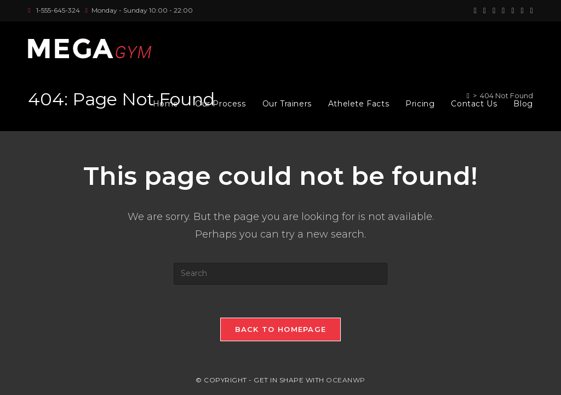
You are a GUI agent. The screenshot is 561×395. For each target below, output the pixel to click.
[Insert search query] (280, 274)
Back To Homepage (281, 329)
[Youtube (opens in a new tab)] (522, 10)
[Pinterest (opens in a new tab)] (494, 10)
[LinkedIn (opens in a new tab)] (512, 10)
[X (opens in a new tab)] (475, 10)
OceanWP (345, 380)
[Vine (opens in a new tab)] (530, 10)
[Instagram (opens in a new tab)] (503, 10)
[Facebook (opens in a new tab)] (484, 10)
